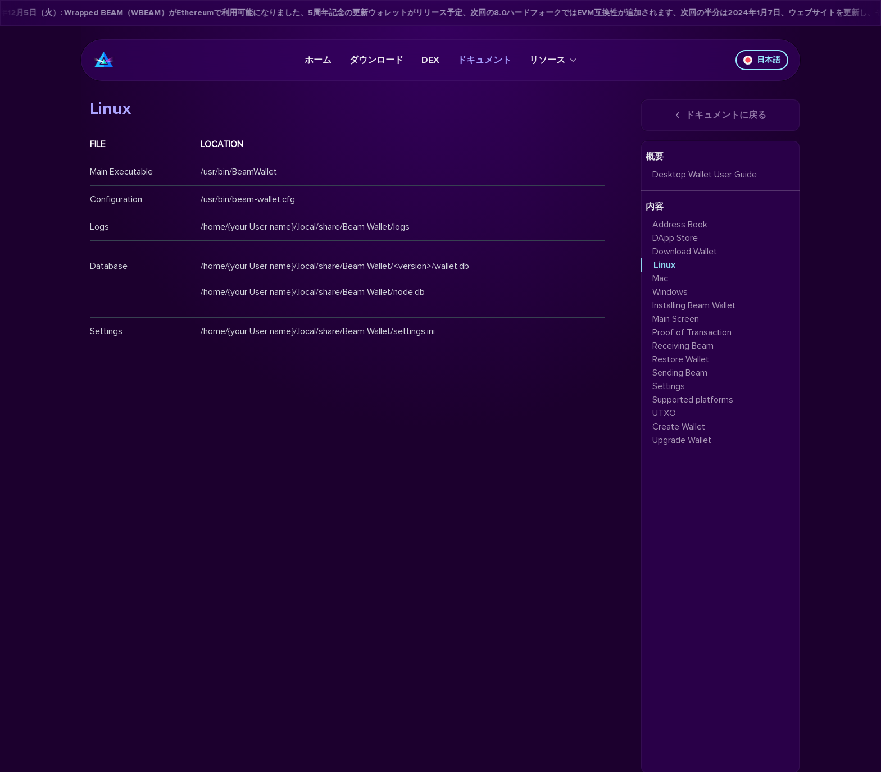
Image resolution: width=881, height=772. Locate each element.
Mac (660, 278)
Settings (668, 386)
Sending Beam (679, 372)
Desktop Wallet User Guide (704, 174)
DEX (430, 60)
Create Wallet (678, 426)
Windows (670, 292)
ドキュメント (484, 60)
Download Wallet (684, 251)
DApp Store (675, 238)
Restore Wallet (680, 359)
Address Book (679, 224)
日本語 (761, 60)
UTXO (664, 413)
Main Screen (675, 319)
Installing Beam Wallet (693, 305)
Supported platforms (692, 399)
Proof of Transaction (692, 332)
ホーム (318, 60)
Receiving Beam (683, 345)
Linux (664, 265)
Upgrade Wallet (681, 440)
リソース (552, 60)
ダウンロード (376, 60)
